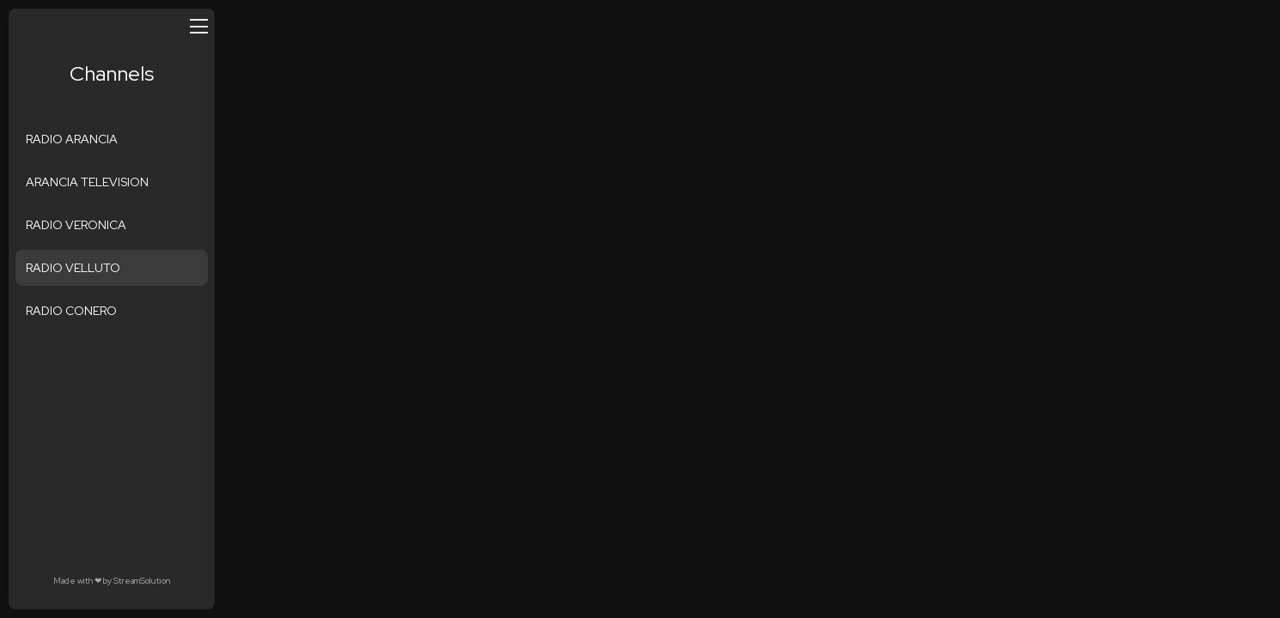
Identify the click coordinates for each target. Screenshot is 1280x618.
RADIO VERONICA (76, 225)
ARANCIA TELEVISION (87, 182)
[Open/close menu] (198, 25)
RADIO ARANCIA (72, 139)
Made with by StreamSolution (111, 580)
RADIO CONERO (71, 310)
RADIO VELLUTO (73, 268)
